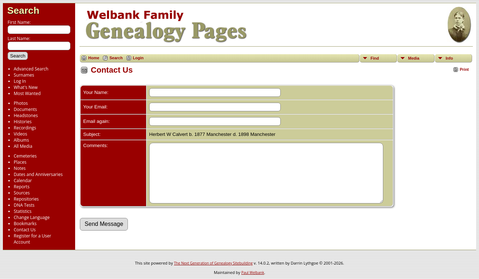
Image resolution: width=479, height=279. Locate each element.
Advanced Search (31, 69)
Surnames (24, 75)
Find (375, 58)
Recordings (25, 128)
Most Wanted (27, 93)
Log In (20, 81)
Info (449, 58)
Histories (22, 122)
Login (138, 58)
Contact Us (25, 230)
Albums (21, 140)
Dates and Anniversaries (38, 174)
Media (413, 58)
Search (23, 10)
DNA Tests (24, 205)
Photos (21, 103)
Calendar (23, 180)
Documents (25, 109)
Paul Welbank (252, 272)
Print (464, 69)
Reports (22, 187)
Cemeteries (25, 156)
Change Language (31, 217)
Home (93, 58)
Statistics (22, 211)
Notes (20, 168)
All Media (23, 146)
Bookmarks (25, 223)
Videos (20, 134)
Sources (22, 193)
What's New (26, 87)
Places (20, 162)
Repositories (26, 199)
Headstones (26, 115)
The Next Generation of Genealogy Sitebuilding (213, 263)
